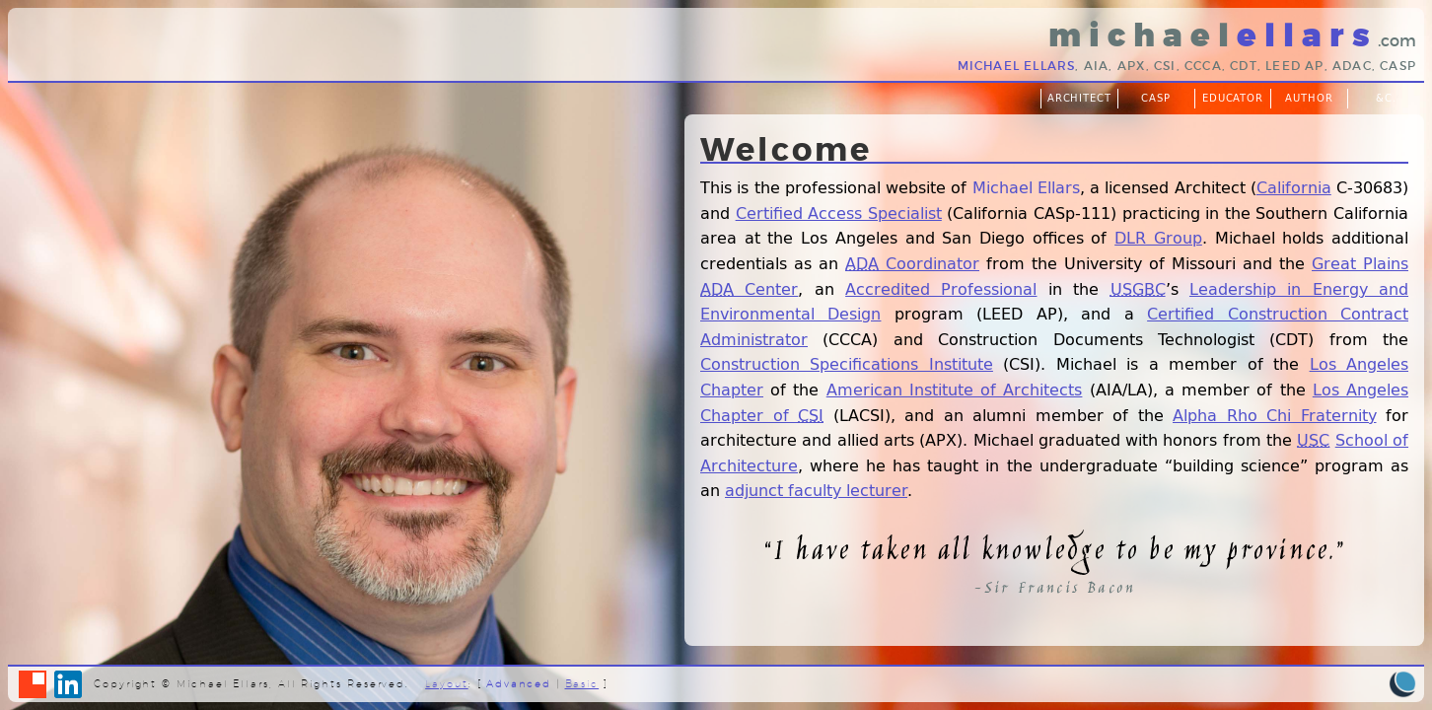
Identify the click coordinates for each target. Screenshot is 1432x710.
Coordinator (912, 262)
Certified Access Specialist (839, 212)
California (1293, 187)
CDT (1243, 65)
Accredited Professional (941, 288)
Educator (1233, 98)
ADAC (1352, 65)
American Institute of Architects (954, 389)
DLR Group (1158, 237)
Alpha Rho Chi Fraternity (1275, 414)
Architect (1079, 98)
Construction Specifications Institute (846, 363)
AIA (1097, 65)
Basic (582, 683)
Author (1309, 98)
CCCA (1203, 65)
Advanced (518, 683)
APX (1131, 65)
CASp (1398, 65)
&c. (1386, 98)
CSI (1165, 65)
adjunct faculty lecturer (816, 489)
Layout (446, 683)
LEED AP (1294, 65)
